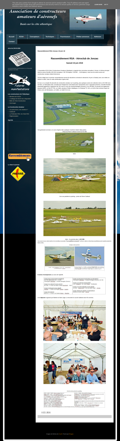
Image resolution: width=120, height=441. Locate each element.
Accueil (11, 36)
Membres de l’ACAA (15, 96)
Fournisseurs (66, 36)
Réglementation (13, 116)
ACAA (22, 36)
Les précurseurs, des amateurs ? (18, 109)
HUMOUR (12, 111)
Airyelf (60, 434)
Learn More (98, 4)
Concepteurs (35, 36)
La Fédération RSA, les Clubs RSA (19, 114)
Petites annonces (82, 36)
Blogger (71, 434)
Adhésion (97, 36)
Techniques (51, 36)
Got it (106, 4)
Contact (12, 41)
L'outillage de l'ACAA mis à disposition (20, 98)
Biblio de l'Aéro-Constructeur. (17, 101)
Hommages (12, 103)
